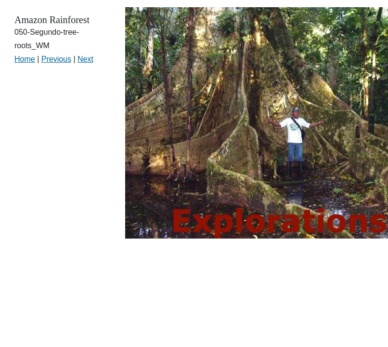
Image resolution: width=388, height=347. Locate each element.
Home (24, 59)
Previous (56, 59)
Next (85, 59)
